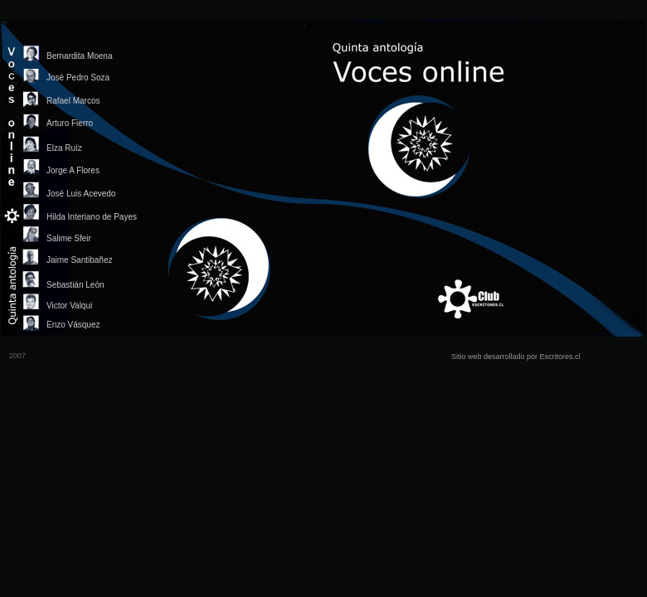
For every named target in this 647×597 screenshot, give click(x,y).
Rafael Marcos (73, 100)
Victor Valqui (69, 305)
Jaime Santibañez (79, 260)
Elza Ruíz (64, 148)
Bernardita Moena (79, 56)
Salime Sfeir (68, 238)
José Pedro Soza (77, 77)
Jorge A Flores (73, 170)
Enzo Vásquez (73, 324)
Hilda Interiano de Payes (91, 216)
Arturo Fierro (69, 123)
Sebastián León (75, 284)
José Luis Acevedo (80, 193)
